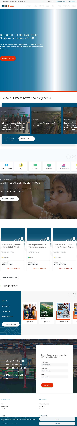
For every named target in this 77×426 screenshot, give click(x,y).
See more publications (11, 324)
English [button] (49, 1)
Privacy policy (6, 423)
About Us (29, 5)
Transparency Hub (60, 1)
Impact (59, 5)
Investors (74, 5)
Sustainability (66, 5)
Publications (4, 408)
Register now (8, 58)
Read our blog (27, 138)
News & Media (4, 406)
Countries (41, 5)
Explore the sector (9, 199)
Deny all (57, 419)
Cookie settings (13, 423)
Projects (35, 5)
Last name (44, 368)
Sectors (47, 5)
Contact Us (42, 406)
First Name (44, 362)
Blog (2, 403)
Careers (41, 408)
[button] (6, 138)
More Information (13, 268)
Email (42, 374)
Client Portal (71, 1)
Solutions (54, 5)
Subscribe (47, 385)
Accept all (57, 423)
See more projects (9, 277)
